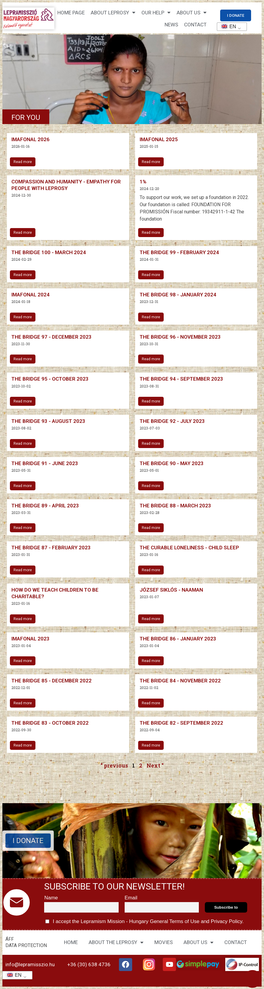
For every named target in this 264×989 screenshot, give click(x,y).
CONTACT (195, 25)
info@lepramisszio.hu (30, 964)
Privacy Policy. (226, 921)
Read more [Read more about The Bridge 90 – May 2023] (151, 486)
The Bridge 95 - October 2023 (50, 379)
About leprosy (113, 12)
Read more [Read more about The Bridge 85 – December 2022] (23, 703)
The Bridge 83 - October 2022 (50, 723)
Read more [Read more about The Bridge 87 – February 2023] (23, 570)
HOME (71, 942)
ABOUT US (199, 942)
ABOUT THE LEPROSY (116, 942)
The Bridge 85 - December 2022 (51, 681)
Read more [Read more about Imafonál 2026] (23, 162)
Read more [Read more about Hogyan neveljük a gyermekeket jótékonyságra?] (23, 619)
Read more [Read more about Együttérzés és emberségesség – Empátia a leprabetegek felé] (23, 232)
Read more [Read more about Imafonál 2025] (151, 162)
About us (192, 12)
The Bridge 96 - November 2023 (180, 337)
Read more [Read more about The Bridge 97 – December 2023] (23, 359)
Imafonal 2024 (30, 295)
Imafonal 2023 (30, 639)
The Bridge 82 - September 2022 (181, 723)
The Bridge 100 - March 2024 (48, 252)
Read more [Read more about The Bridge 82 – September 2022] (151, 745)
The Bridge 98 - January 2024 (178, 295)
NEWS (171, 25)
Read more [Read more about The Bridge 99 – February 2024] (151, 275)
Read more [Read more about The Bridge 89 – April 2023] (23, 528)
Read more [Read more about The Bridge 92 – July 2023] (151, 443)
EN (227, 26)
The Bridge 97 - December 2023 (51, 337)
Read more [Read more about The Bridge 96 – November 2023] (151, 359)
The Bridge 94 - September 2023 (181, 379)
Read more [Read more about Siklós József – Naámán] (151, 619)
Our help (156, 12)
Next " (155, 765)
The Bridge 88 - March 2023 (175, 506)
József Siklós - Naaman (171, 590)
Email (131, 898)
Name (51, 898)
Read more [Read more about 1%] (151, 232)
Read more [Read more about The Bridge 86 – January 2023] (151, 661)
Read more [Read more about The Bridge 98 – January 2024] (151, 317)
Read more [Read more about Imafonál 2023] (23, 661)
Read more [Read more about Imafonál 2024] (23, 317)
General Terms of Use (174, 921)
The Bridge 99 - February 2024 (179, 252)
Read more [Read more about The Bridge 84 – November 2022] (151, 703)
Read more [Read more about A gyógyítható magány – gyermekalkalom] (151, 570)
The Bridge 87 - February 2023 (51, 548)
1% (143, 182)
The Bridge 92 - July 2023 (172, 421)
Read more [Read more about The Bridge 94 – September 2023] (151, 401)
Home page (71, 13)
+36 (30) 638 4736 (89, 964)
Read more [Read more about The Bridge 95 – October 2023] (23, 401)
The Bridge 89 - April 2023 (45, 506)
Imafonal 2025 (159, 139)
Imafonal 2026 (30, 139)
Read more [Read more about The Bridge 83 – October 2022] (23, 745)
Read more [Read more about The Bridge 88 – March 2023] (151, 528)
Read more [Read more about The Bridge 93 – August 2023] (23, 443)
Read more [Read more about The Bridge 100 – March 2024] (23, 275)
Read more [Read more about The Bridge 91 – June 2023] (23, 486)
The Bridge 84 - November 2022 (180, 681)
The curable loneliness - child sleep (189, 548)
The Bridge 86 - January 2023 (178, 639)
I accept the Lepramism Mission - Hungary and (144, 921)
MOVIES (163, 942)
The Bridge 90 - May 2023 (172, 463)
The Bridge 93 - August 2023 (48, 421)
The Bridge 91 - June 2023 (44, 463)
